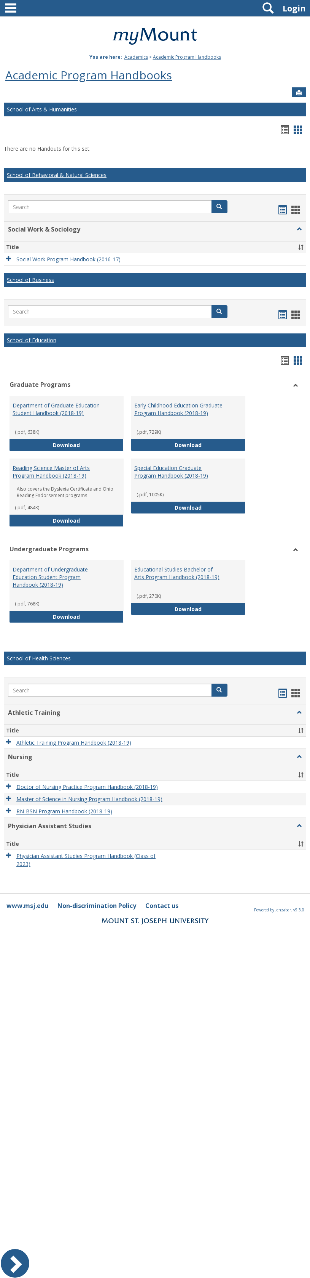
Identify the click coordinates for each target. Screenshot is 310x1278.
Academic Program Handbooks (187, 57)
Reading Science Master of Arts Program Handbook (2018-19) (51, 471)
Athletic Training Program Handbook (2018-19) (73, 742)
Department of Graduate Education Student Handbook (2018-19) (56, 409)
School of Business (30, 279)
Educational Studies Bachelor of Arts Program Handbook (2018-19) (176, 573)
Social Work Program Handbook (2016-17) (68, 259)
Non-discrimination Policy (96, 905)
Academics (136, 57)
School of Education (31, 340)
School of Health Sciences (39, 658)
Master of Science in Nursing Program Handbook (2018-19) (89, 799)
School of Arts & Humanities (42, 109)
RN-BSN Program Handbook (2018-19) (64, 811)
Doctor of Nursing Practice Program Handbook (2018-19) (87, 786)
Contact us (161, 905)
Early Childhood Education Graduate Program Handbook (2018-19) (178, 409)
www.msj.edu (27, 905)
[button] (219, 206)
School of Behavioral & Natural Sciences (57, 175)
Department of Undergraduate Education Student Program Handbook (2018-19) (50, 577)
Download (88, 445)
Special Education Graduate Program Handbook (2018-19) (171, 471)
